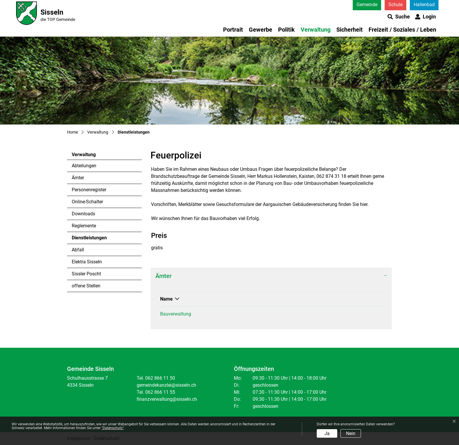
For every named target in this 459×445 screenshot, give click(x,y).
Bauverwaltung (175, 314)
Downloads (83, 213)
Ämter (78, 177)
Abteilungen (84, 165)
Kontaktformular (325, 314)
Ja (327, 433)
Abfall (78, 250)
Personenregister (89, 189)
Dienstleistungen (89, 239)
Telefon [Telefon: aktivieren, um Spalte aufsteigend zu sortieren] (243, 299)
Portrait (233, 29)
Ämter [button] (163, 275)
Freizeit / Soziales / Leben (402, 29)
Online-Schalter (87, 201)
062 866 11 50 (250, 314)
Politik (286, 29)
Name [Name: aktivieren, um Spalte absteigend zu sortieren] (166, 299)
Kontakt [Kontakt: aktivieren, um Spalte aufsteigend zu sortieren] (317, 299)
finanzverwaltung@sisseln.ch (167, 399)
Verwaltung (315, 29)
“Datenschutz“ (113, 428)
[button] (398, 17)
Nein (350, 433)
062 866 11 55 (160, 392)
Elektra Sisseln (87, 262)
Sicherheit (349, 29)
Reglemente (84, 226)
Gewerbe (260, 29)
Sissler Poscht (86, 274)
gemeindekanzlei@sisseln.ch (166, 385)
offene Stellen (86, 286)
